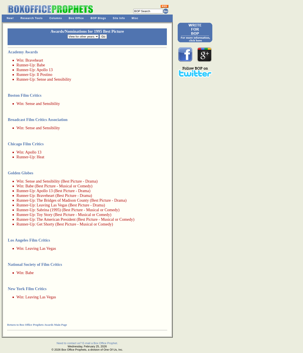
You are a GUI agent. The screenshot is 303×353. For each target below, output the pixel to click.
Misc (135, 18)
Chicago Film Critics (26, 144)
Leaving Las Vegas (52, 205)
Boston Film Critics (24, 95)
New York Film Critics (27, 288)
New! (10, 18)
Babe (41, 65)
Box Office (76, 18)
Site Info (119, 18)
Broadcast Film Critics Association (38, 119)
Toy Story (45, 214)
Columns (55, 18)
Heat (40, 157)
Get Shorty (45, 224)
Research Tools (32, 18)
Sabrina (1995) (49, 210)
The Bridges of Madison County (63, 200)
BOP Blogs (98, 18)
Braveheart (34, 60)
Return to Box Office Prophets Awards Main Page (37, 324)
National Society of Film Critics (35, 264)
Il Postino (44, 74)
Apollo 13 (44, 69)
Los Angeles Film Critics (29, 240)
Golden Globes (20, 173)
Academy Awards (23, 52)
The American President (56, 219)
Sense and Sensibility (54, 79)
